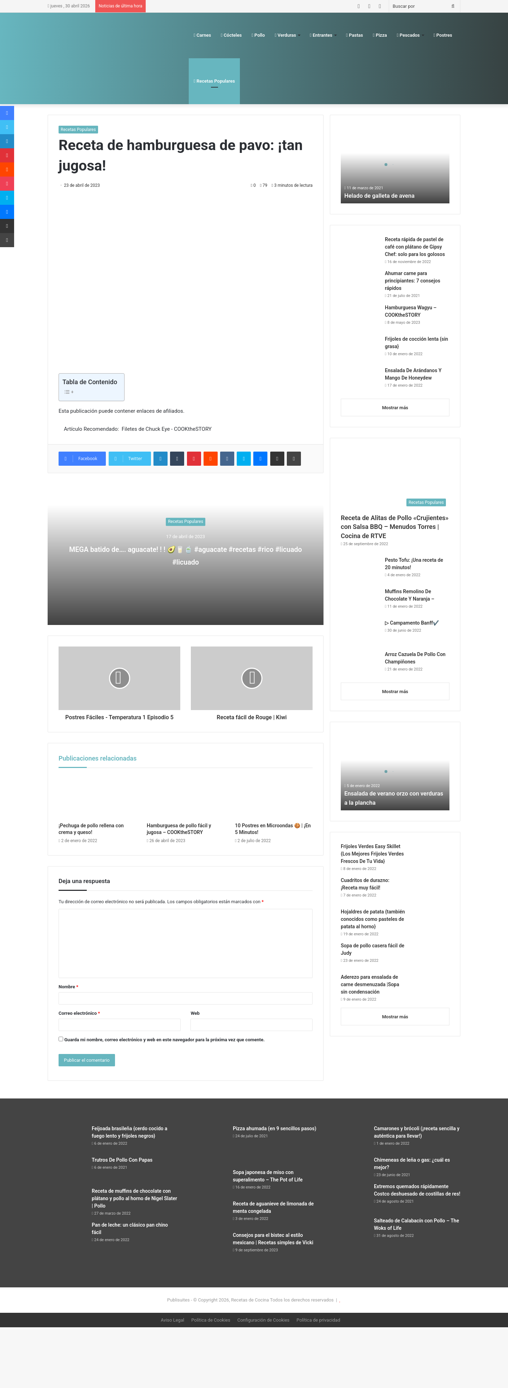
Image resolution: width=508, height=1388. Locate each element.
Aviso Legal (172, 1327)
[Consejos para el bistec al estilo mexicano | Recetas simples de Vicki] (208, 1252)
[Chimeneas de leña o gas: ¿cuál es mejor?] (349, 1174)
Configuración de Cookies (263, 1327)
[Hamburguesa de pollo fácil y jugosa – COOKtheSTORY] (185, 805)
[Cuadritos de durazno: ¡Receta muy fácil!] (430, 890)
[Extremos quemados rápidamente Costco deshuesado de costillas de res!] (349, 1205)
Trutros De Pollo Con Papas (122, 1167)
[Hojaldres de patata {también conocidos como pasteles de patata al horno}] (430, 921)
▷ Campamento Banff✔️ (412, 623)
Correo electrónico (79, 1021)
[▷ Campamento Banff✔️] (360, 632)
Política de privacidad (318, 1327)
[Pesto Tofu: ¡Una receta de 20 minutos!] (360, 569)
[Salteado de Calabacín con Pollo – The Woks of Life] (349, 1238)
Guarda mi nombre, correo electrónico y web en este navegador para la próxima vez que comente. (164, 1047)
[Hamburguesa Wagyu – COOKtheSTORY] (360, 317)
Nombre (68, 994)
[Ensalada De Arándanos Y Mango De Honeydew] (360, 380)
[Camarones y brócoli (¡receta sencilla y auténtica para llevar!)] (349, 1146)
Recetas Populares (214, 81)
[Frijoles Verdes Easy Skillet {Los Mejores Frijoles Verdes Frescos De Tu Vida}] (430, 856)
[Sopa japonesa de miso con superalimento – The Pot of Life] (208, 1189)
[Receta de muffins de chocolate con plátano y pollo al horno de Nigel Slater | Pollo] (67, 1208)
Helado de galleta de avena (382, 195)
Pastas (354, 35)
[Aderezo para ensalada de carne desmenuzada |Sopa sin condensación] (430, 986)
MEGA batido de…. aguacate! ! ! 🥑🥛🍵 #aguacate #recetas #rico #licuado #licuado (185, 554)
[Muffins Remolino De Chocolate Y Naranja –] (360, 601)
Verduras (285, 35)
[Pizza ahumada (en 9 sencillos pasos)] (208, 1152)
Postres (443, 35)
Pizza (380, 35)
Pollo (258, 35)
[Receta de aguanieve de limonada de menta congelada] (208, 1221)
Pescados (408, 35)
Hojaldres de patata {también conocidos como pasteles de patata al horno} (373, 919)
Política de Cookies (210, 1327)
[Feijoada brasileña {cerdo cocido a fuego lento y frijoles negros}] (67, 1146)
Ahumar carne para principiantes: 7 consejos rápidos (412, 280)
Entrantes (321, 35)
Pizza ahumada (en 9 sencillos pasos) (274, 1136)
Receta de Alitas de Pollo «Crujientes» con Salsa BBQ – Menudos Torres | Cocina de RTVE (394, 526)
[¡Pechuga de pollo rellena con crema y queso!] (97, 805)
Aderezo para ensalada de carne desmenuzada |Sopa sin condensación (370, 984)
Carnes (202, 35)
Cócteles (231, 35)
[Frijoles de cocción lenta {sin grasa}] (360, 348)
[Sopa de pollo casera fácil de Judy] (430, 955)
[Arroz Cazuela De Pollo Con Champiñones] (360, 664)
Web (195, 1021)
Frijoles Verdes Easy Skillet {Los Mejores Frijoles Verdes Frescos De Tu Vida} (372, 854)
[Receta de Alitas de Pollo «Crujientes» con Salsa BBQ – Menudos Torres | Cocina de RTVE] (395, 479)
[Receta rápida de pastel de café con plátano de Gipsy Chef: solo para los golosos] (360, 249)
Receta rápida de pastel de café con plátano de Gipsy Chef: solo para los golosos (415, 247)
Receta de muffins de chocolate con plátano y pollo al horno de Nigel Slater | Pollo (134, 1206)
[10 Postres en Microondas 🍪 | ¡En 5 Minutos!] (274, 805)
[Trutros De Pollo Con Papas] (67, 1177)
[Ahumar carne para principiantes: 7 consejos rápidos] (360, 284)
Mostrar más (395, 407)
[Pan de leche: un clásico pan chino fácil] (67, 1256)
